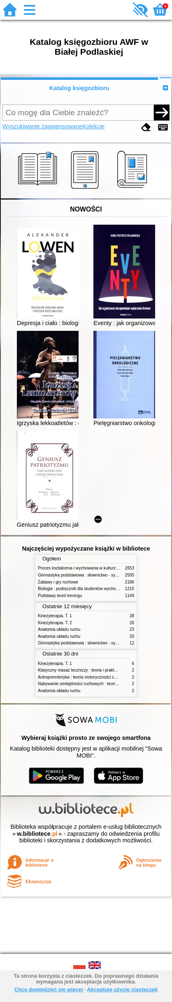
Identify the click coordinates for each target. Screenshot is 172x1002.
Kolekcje (93, 126)
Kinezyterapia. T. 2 (55, 623)
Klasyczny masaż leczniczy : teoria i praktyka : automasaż (91, 670)
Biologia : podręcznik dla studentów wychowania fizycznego (92, 588)
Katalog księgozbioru (79, 88)
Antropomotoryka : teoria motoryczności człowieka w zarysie (93, 677)
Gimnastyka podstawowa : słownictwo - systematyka (86, 575)
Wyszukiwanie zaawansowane (42, 126)
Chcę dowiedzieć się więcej (48, 989)
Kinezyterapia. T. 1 (55, 616)
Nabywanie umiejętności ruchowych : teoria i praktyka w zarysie (96, 683)
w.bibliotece (37, 833)
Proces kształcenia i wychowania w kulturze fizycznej (86, 568)
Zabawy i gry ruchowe (58, 582)
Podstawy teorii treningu (60, 595)
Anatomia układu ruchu (59, 629)
